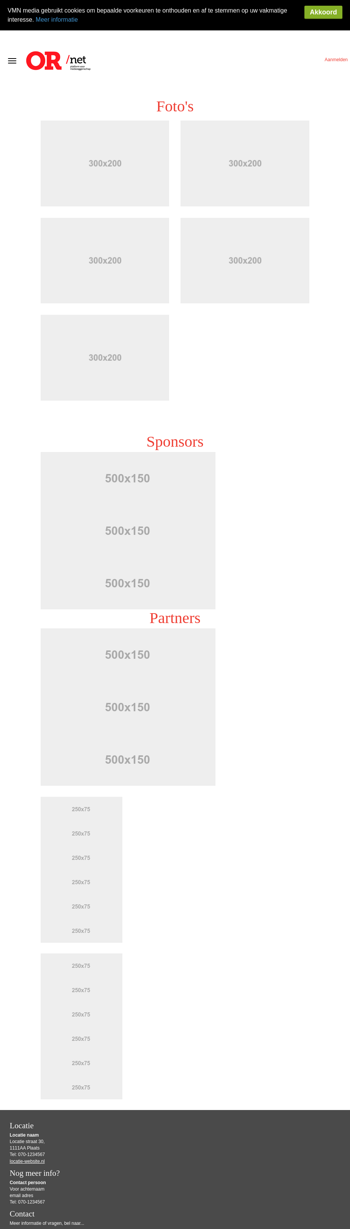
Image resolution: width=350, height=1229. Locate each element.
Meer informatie (57, 19)
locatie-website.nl (27, 1131)
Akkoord (323, 12)
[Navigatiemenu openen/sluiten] (12, 30)
